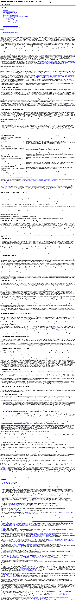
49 (55, 442)
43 (1, 576)
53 (1, 597)
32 (1, 552)
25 (1, 537)
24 (27, 225)
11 (1, 508)
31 (5, 310)
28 (26, 286)
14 (1, 512)
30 (71, 308)
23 (51, 207)
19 (1, 526)
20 (50, 188)
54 (4, 468)
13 (1, 510)
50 (1, 590)
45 (8, 404)
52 (1, 594)
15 (24, 119)
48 (1, 585)
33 (1, 553)
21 (1, 530)
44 (19, 398)
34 (32, 322)
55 (9, 472)
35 (71, 322)
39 (66, 377)
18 (6, 182)
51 (13, 453)
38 (29, 339)
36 (1, 558)
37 (54, 328)
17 (10, 127)
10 (66, 106)
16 (1, 516)
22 (41, 206)
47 (71, 405)
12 (25, 116)
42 (1, 573)
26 (50, 261)
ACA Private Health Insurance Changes (49, 525)
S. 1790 (18, 125)
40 (39, 379)
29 (64, 292)
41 (1, 571)
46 (69, 404)
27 (1, 542)
